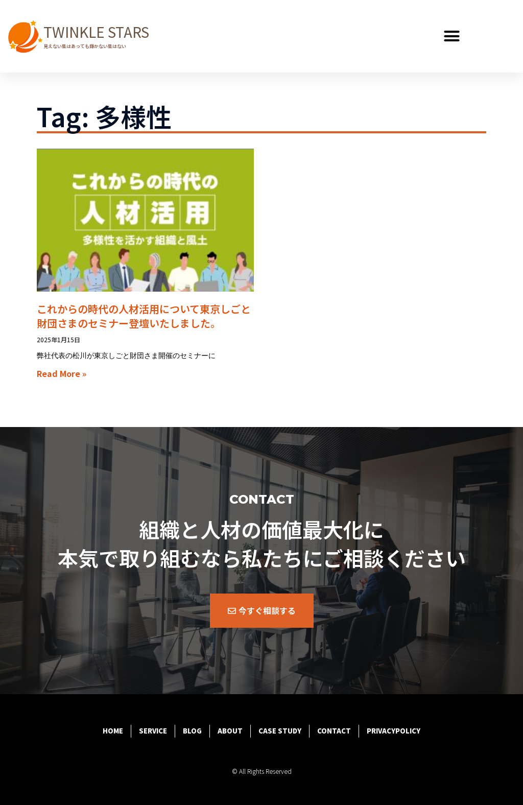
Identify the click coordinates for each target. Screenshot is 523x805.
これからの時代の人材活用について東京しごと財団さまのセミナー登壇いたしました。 (144, 315)
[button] (452, 36)
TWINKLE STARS (96, 31)
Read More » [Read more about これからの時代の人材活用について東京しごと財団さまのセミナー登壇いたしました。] (61, 373)
